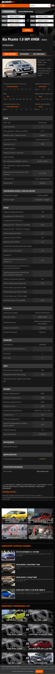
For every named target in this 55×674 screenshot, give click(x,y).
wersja (4, 25)
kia (22, 485)
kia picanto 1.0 (43, 485)
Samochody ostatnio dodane (16, 545)
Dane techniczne (10, 54)
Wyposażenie (24, 54)
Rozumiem (39, 671)
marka (4, 17)
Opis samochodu (39, 54)
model (4, 21)
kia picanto (28, 485)
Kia (36, 50)
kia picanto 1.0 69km (13, 485)
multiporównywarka (25, 12)
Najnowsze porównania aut (15, 605)
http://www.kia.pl (42, 471)
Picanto (39, 50)
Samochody (30, 50)
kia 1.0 (35, 485)
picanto (16, 486)
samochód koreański (27, 486)
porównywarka (8, 12)
